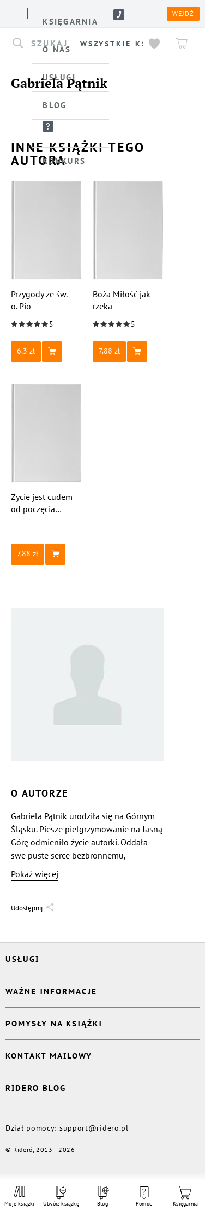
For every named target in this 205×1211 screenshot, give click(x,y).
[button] (46, 351)
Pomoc (144, 1196)
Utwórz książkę (61, 1196)
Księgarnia (185, 1196)
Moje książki (19, 1196)
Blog (102, 1196)
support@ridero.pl (94, 1128)
